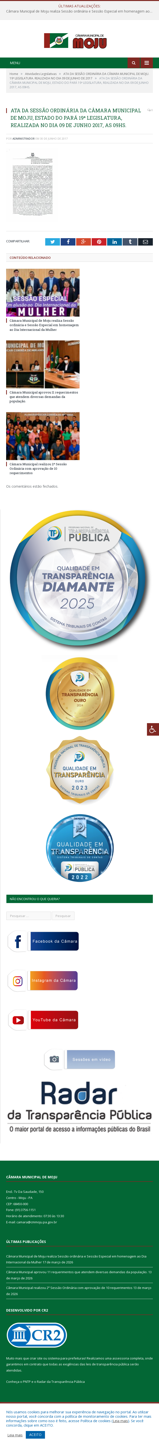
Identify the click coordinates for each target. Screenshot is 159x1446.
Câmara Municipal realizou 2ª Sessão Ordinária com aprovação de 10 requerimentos (38, 488)
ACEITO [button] (35, 1434)
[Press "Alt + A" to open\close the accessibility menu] (153, 729)
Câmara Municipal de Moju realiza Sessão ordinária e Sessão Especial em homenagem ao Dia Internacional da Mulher (80, 11)
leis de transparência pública (107, 1383)
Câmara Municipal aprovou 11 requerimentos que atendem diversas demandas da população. (44, 416)
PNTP (27, 1401)
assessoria (120, 1377)
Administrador (24, 158)
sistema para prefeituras (66, 1377)
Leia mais (120, 1420)
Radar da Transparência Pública (61, 1401)
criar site (36, 1377)
